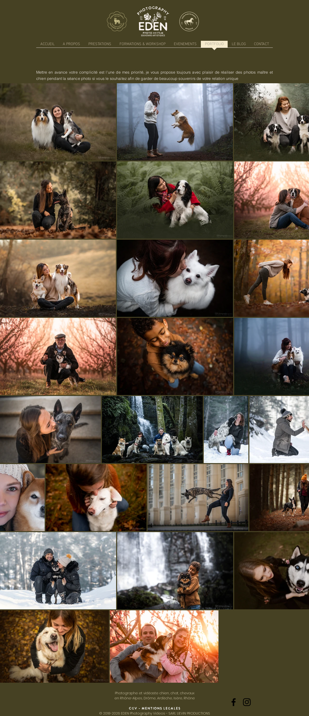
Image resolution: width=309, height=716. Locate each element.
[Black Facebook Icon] (233, 702)
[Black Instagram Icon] (247, 702)
